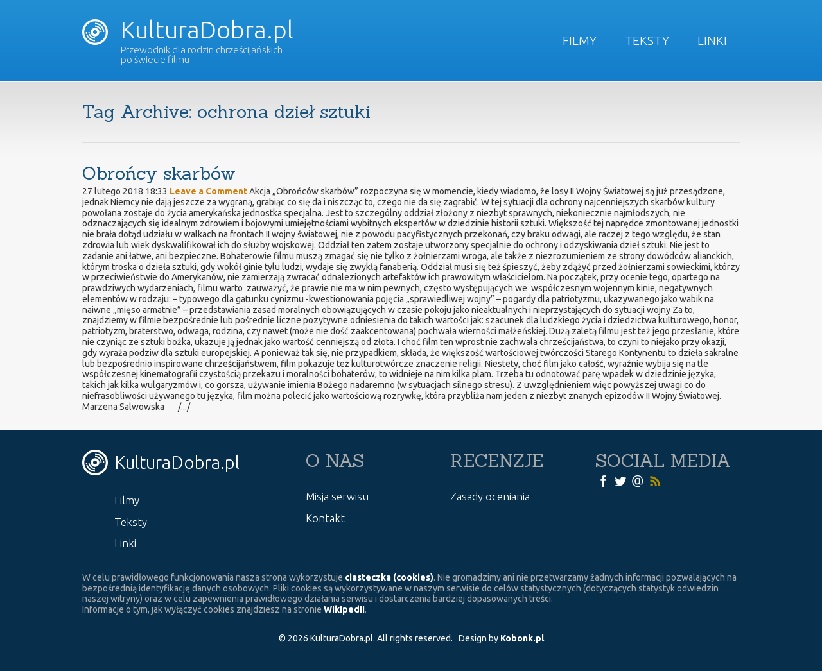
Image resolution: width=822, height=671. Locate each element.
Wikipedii (344, 609)
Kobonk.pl (522, 638)
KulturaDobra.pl (187, 29)
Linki (712, 40)
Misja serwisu (337, 496)
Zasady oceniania (490, 496)
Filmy (580, 40)
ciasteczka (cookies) (389, 577)
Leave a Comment (208, 191)
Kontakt (325, 518)
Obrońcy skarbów (159, 173)
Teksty (647, 40)
